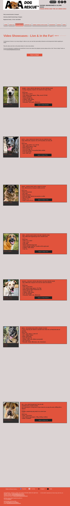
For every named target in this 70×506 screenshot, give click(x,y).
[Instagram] (39, 489)
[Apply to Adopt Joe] (43, 420)
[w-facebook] (21, 489)
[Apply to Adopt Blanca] (43, 297)
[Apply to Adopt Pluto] (43, 155)
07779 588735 (8, 499)
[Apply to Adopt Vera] (43, 251)
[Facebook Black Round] (62, 2)
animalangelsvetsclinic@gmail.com (14, 503)
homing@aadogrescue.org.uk (13, 49)
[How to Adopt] (34, 55)
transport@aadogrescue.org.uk (18, 494)
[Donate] (53, 2)
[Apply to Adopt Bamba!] (43, 105)
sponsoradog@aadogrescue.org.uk (20, 496)
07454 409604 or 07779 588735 (11, 502)
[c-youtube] (29, 489)
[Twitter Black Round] (59, 2)
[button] (11, 96)
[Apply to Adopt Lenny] (43, 200)
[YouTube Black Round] (65, 2)
